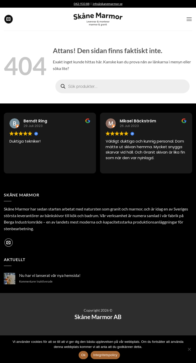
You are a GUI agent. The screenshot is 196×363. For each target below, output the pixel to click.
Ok (83, 355)
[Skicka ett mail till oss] (8, 19)
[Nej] (189, 351)
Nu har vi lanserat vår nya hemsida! (49, 275)
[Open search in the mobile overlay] (122, 86)
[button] (189, 19)
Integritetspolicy (105, 355)
